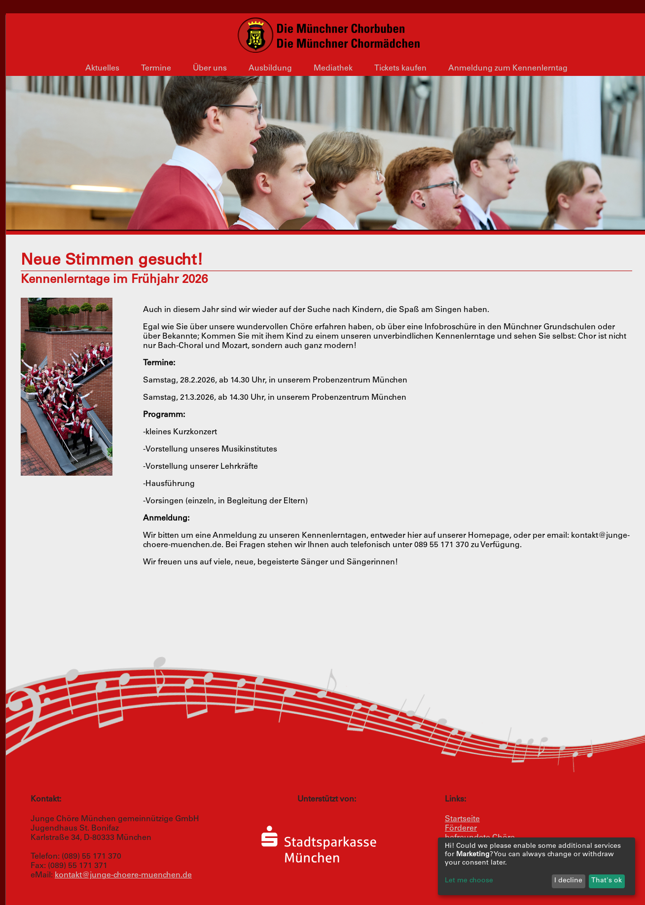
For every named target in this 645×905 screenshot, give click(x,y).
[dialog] (536, 866)
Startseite (462, 819)
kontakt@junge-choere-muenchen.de (123, 875)
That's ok (606, 880)
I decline (568, 880)
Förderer (461, 829)
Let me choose (469, 880)
